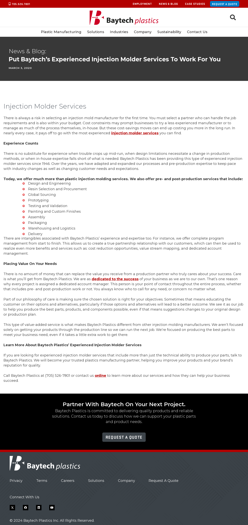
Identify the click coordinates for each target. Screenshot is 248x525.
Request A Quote (163, 481)
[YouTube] (52, 507)
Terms (41, 481)
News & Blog (168, 4)
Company (126, 481)
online (100, 375)
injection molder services (134, 133)
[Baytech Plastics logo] (124, 17)
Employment (142, 4)
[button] (232, 17)
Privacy (16, 481)
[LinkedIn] (38, 507)
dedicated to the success (115, 279)
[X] (12, 507)
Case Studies (195, 4)
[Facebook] (25, 507)
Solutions (96, 481)
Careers (67, 481)
